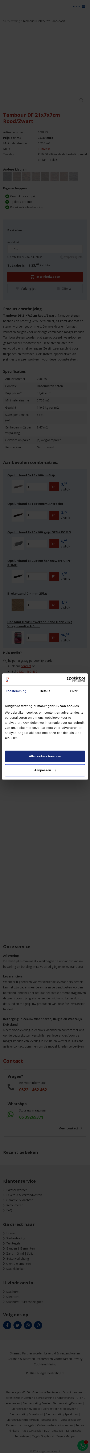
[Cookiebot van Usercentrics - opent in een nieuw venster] (66, 679)
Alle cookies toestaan (45, 756)
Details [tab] (45, 691)
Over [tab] (74, 691)
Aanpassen (45, 770)
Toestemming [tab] (16, 691)
